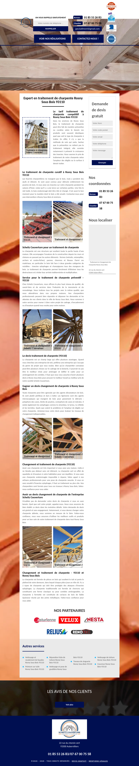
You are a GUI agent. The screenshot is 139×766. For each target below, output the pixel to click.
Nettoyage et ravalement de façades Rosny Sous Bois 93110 (34, 660)
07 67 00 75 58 (92, 23)
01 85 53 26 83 (92, 17)
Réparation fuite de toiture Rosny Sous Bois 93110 (57, 660)
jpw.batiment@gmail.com (87, 28)
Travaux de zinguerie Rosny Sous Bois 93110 (82, 662)
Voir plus (69, 704)
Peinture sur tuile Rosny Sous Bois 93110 (34, 667)
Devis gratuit (79, 761)
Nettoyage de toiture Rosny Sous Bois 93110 (106, 658)
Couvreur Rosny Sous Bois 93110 (106, 665)
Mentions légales (98, 761)
